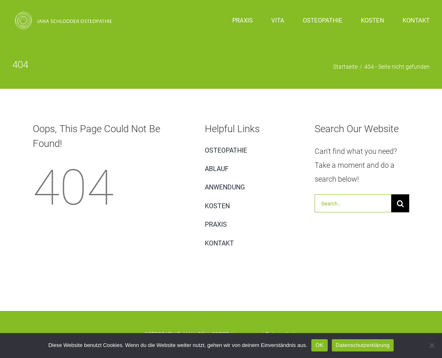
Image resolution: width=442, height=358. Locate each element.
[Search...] (353, 203)
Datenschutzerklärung (363, 345)
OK (319, 345)
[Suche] (400, 203)
